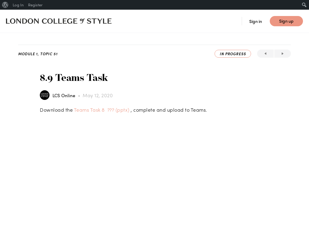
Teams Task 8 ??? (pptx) (101, 109)
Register (35, 5)
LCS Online (64, 95)
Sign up (286, 21)
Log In (18, 5)
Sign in (255, 21)
